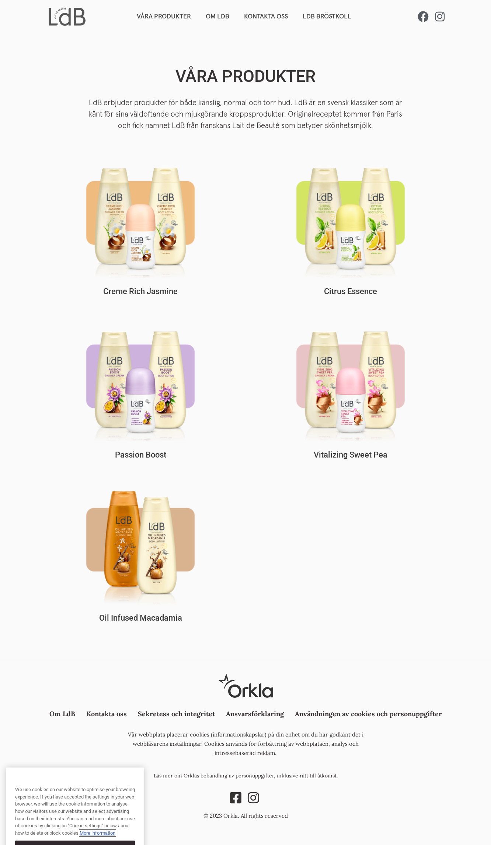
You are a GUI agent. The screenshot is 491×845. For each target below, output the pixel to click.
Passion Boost (140, 454)
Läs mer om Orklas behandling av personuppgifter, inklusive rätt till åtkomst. (246, 775)
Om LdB (62, 714)
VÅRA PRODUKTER (164, 16)
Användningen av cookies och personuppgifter (368, 714)
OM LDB (217, 16)
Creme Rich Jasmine (140, 291)
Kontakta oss (106, 714)
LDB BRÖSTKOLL (327, 16)
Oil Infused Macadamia (140, 617)
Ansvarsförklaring (255, 714)
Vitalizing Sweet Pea (350, 454)
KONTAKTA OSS (266, 16)
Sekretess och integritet (176, 714)
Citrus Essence (350, 291)
